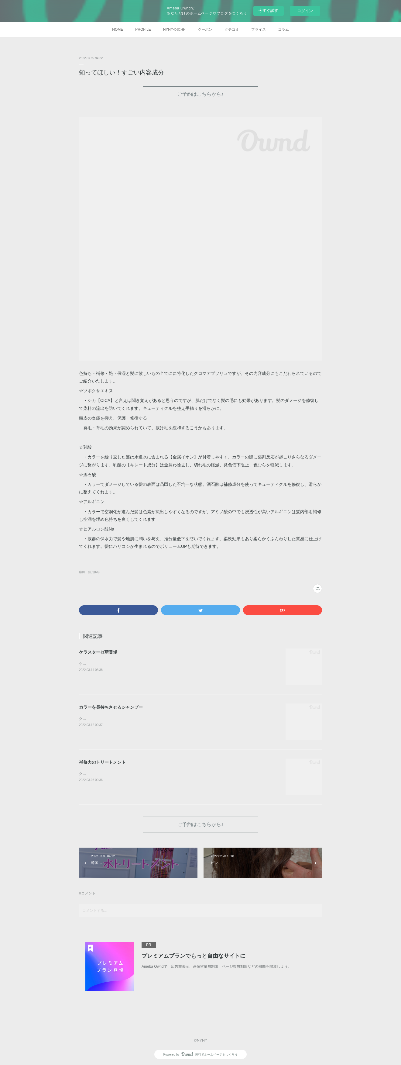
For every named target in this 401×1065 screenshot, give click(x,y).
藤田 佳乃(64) (89, 572)
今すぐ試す (268, 10)
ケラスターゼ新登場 (98, 652)
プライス (258, 29)
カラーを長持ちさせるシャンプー (111, 707)
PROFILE (143, 29)
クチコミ (231, 29)
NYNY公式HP (174, 29)
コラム (283, 29)
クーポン (205, 29)
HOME (117, 29)
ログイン (305, 11)
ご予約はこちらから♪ (200, 94)
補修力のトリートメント (102, 762)
